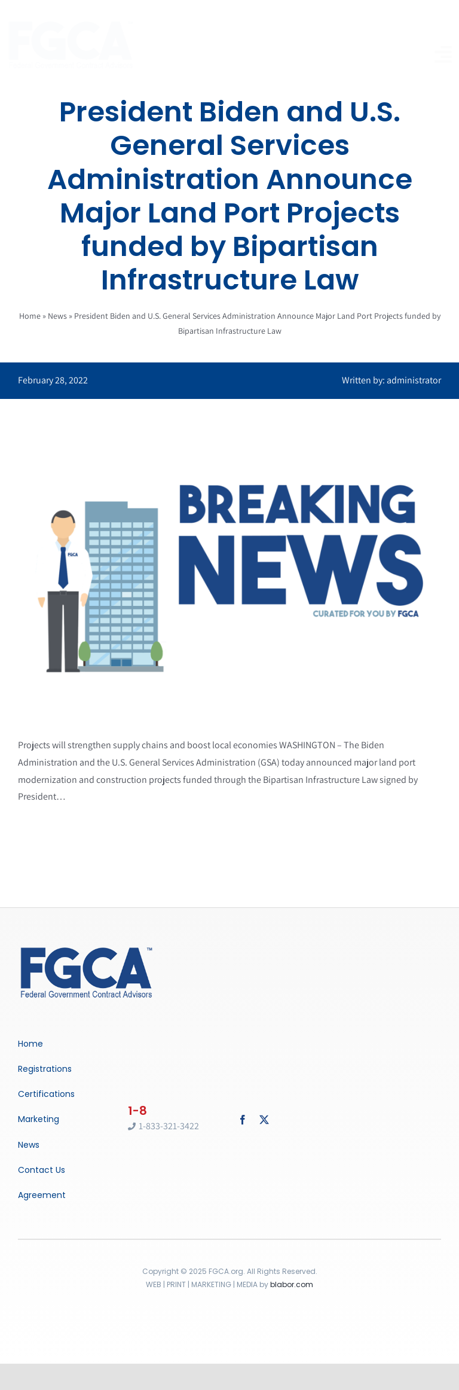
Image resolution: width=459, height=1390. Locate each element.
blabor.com (291, 1284)
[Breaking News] (86, 948)
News (57, 315)
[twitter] (264, 1119)
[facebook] (242, 1119)
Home (30, 315)
